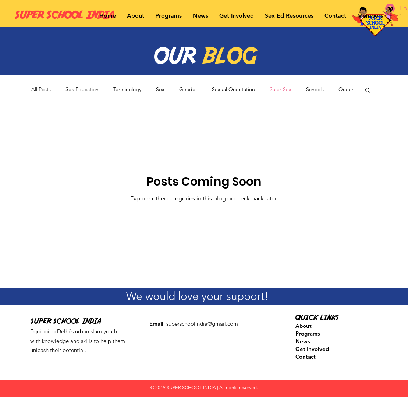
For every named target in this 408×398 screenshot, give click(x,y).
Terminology (127, 89)
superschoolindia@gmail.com (202, 323)
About (303, 325)
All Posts (41, 89)
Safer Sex (280, 89)
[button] (135, 15)
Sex (160, 89)
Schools (315, 89)
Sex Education (82, 89)
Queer (346, 89)
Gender (188, 89)
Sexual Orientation (233, 89)
